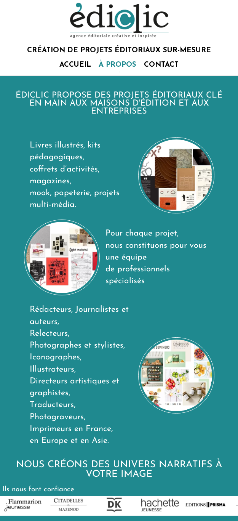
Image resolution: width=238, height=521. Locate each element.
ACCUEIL (75, 65)
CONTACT (161, 65)
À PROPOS (117, 65)
